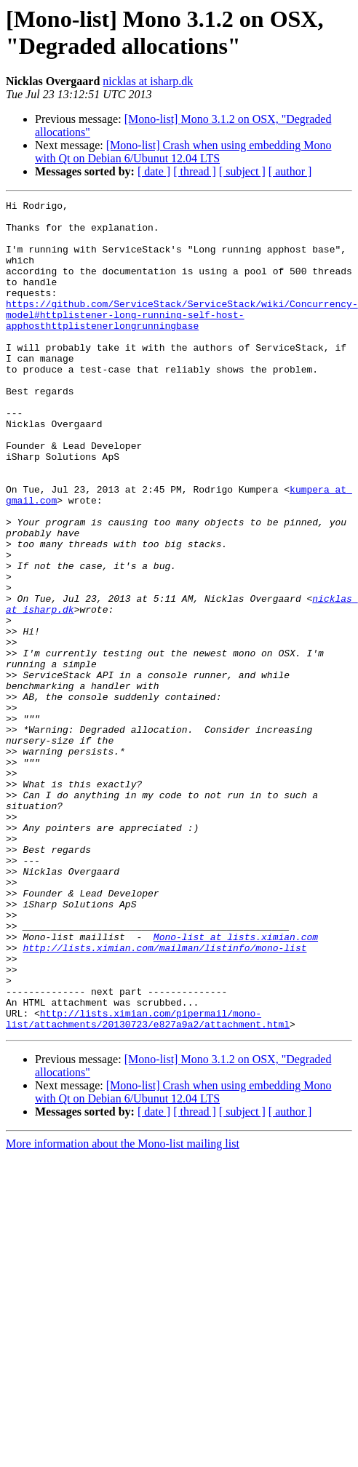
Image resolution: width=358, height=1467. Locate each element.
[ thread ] (194, 171)
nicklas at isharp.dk (148, 81)
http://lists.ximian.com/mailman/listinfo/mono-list (164, 1098)
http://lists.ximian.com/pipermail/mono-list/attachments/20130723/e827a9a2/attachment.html (148, 1183)
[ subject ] (242, 171)
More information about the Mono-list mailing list (122, 1309)
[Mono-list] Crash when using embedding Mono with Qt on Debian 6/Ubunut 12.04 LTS (183, 151)
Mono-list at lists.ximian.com (236, 1085)
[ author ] (290, 171)
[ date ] (154, 171)
